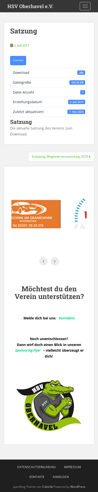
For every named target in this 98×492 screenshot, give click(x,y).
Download (18, 60)
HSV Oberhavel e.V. (30, 6)
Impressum (72, 467)
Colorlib (47, 487)
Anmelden (61, 477)
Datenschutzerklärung (36, 467)
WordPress (77, 487)
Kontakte (36, 477)
